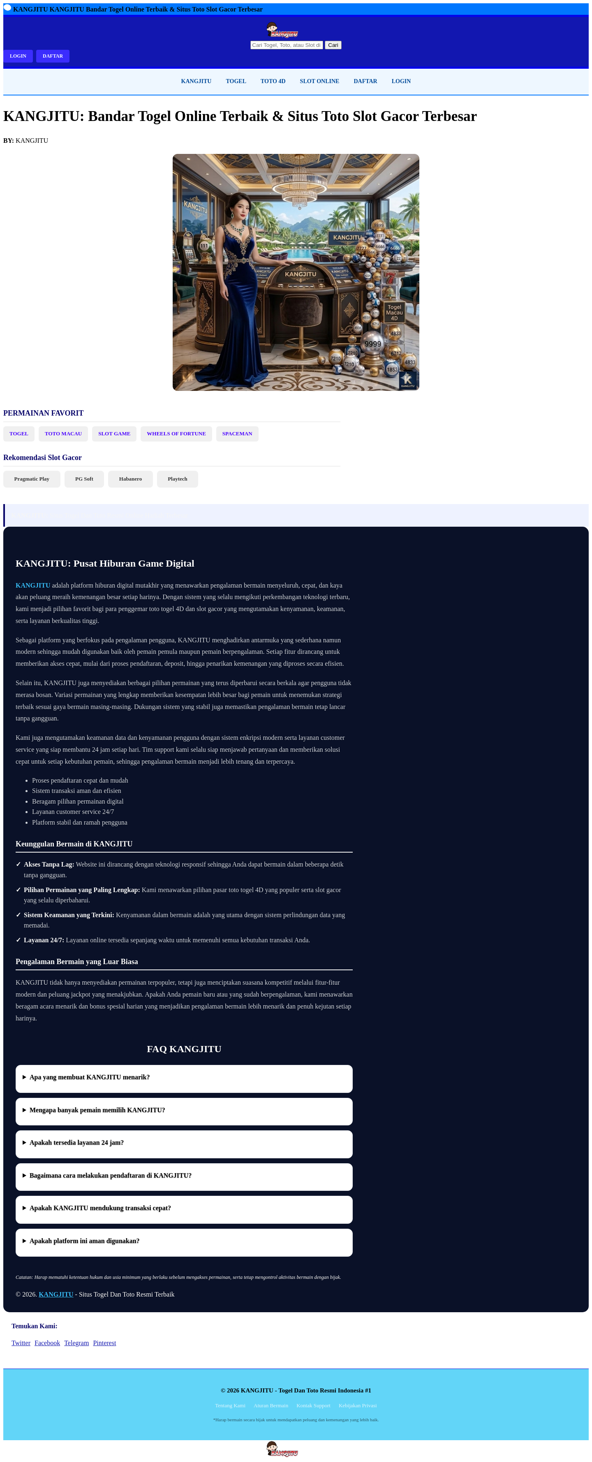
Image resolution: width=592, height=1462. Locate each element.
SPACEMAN (237, 433)
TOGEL (236, 81)
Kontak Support (313, 1405)
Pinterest (104, 1342)
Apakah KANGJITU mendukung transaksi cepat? (100, 1207)
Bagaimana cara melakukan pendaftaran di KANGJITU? (111, 1175)
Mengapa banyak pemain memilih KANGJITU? (97, 1109)
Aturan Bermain (271, 1405)
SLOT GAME (114, 433)
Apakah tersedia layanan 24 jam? (77, 1142)
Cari (333, 45)
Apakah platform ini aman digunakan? (85, 1240)
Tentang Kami (230, 1405)
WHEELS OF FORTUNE (176, 433)
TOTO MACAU (63, 433)
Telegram (76, 1342)
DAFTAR (53, 56)
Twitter (21, 1342)
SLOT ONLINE (320, 81)
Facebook (47, 1342)
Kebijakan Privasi (358, 1405)
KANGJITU (196, 81)
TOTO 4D (273, 81)
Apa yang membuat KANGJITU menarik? (90, 1077)
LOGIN (18, 56)
